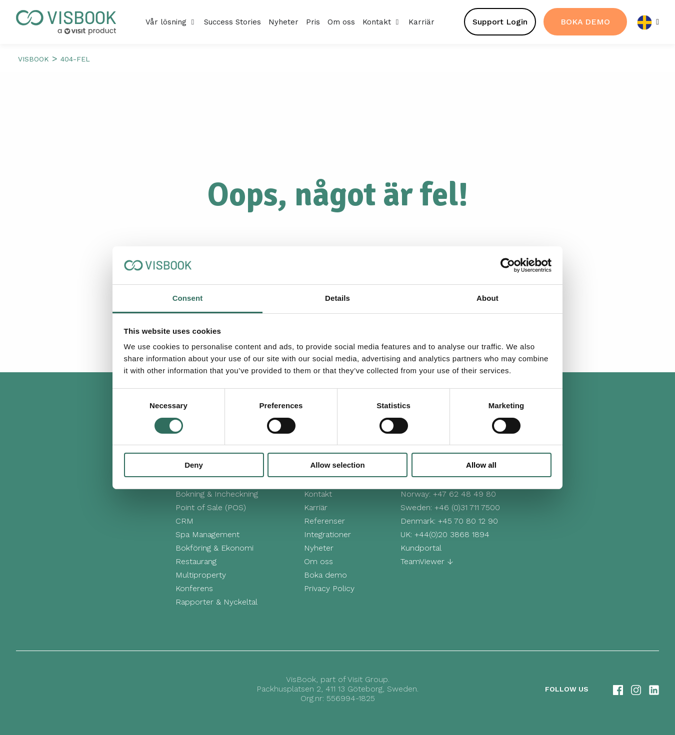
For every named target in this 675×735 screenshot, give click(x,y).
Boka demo (325, 575)
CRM (185, 521)
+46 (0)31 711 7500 (467, 507)
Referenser (324, 521)
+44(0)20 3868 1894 (452, 534)
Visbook (33, 59)
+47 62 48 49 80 (464, 494)
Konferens (194, 588)
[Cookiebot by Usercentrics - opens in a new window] (508, 265)
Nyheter (319, 548)
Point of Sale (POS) (211, 507)
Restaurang (196, 561)
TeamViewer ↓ (426, 561)
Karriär (316, 507)
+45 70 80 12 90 (468, 521)
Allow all (481, 465)
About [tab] (487, 298)
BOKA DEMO (585, 21)
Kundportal (421, 548)
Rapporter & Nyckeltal (217, 602)
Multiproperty (201, 575)
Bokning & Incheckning (217, 494)
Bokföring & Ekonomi (215, 548)
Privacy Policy (329, 588)
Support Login (500, 21)
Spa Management (208, 534)
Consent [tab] (187, 298)
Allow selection (337, 465)
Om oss (318, 561)
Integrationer (327, 534)
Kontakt (318, 494)
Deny (193, 465)
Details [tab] (337, 298)
